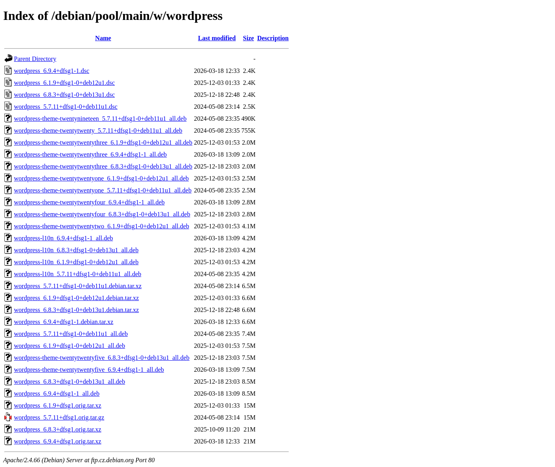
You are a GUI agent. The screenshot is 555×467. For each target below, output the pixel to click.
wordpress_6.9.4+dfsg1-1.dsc (51, 70)
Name (103, 38)
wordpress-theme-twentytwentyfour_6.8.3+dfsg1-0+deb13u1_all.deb (102, 214)
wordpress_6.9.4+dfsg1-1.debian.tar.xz (63, 321)
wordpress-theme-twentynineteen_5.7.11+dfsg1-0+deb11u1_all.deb (100, 118)
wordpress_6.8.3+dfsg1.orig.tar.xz (57, 429)
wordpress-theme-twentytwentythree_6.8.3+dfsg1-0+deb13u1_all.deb (103, 166)
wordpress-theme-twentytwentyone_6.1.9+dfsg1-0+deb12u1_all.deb (101, 178)
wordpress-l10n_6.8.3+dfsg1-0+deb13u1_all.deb (76, 250)
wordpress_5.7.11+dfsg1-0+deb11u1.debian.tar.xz (77, 286)
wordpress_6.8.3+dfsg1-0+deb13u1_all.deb (69, 381)
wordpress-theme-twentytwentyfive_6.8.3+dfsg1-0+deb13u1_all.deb (102, 357)
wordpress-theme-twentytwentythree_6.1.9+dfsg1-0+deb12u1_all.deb (103, 142)
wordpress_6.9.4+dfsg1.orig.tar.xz (57, 441)
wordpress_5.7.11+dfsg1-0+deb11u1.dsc (66, 106)
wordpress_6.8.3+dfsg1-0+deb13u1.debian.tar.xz (76, 309)
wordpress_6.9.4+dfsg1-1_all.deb (57, 393)
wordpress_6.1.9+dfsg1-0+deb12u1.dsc (64, 82)
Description (272, 38)
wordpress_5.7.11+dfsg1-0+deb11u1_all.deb (71, 333)
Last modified (217, 38)
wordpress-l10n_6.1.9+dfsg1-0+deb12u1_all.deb (76, 262)
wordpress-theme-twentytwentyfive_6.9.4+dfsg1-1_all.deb (89, 369)
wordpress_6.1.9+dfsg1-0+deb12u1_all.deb (69, 345)
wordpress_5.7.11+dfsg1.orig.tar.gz (59, 417)
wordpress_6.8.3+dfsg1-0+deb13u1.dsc (64, 94)
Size (248, 38)
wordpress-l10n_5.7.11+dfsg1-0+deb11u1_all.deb (77, 274)
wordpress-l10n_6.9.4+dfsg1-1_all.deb (63, 238)
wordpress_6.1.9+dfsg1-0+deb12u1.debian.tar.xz (76, 297)
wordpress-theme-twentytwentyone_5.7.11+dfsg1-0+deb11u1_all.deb (103, 190)
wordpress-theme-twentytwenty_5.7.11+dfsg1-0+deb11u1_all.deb (98, 130)
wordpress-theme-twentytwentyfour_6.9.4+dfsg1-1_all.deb (89, 202)
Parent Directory (35, 58)
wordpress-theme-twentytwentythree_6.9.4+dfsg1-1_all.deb (90, 154)
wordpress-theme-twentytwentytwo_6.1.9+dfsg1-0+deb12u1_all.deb (101, 226)
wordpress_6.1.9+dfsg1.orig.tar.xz (57, 405)
